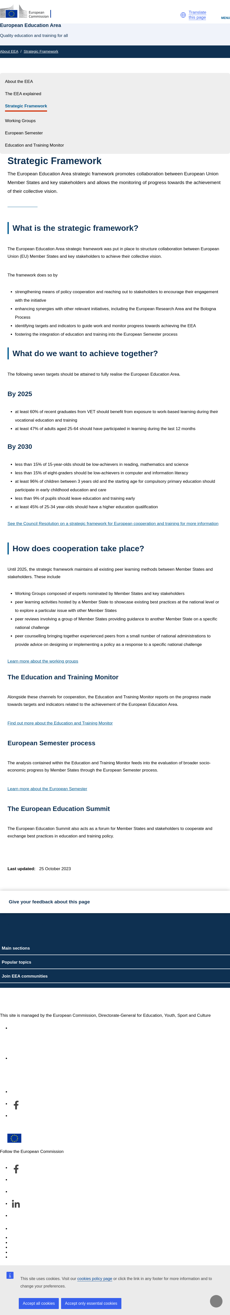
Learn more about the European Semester (47, 789)
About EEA (9, 51)
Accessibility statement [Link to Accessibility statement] (31, 1028)
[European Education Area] (29, 11)
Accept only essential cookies (91, 1303)
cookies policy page (94, 1279)
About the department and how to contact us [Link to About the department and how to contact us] (52, 1058)
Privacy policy (23, 1252)
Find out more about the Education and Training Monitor (60, 723)
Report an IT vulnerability (33, 1237)
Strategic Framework (41, 51)
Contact (17, 1228)
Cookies (17, 1247)
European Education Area (49, 1000)
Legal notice (21, 1257)
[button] (183, 15)
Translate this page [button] (197, 15)
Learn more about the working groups (43, 661)
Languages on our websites (36, 1242)
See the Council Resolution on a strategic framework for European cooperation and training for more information (113, 523)
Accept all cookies (39, 1303)
